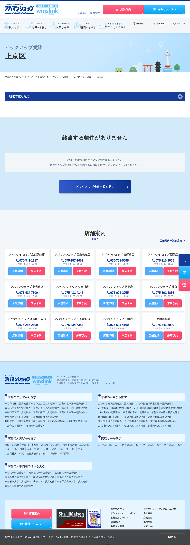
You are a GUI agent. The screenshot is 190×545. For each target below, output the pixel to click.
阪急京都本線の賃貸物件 (164, 409)
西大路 (44, 443)
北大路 (15, 439)
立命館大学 (66, 463)
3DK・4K (161, 439)
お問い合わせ (148, 517)
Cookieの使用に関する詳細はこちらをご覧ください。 (86, 537)
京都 (36, 443)
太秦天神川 (11, 447)
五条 (29, 443)
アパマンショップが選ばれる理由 (158, 500)
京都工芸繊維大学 (72, 472)
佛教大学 (43, 472)
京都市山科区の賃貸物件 (46, 414)
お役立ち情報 (113, 517)
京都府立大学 (18, 472)
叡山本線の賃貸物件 (134, 422)
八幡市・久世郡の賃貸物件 (52, 418)
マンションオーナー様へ (119, 504)
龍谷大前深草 (34, 447)
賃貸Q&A (111, 513)
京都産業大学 (18, 468)
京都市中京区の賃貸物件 (18, 405)
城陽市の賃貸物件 (35, 422)
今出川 (25, 439)
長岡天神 (64, 447)
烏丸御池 (55, 439)
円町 (73, 443)
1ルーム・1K (105, 439)
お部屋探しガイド (115, 508)
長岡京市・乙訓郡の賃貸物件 (20, 418)
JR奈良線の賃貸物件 (109, 409)
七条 (14, 443)
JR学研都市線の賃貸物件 (136, 409)
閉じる (172, 537)
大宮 (53, 443)
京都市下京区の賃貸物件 (74, 405)
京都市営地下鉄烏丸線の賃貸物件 (115, 400)
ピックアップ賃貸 (82, 76)
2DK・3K (140, 439)
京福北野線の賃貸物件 (110, 422)
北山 (7, 439)
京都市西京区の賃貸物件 (18, 409)
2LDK (151, 439)
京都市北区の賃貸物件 (16, 400)
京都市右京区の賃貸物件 (72, 409)
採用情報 (95, 12)
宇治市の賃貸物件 (14, 422)
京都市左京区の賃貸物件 (72, 400)
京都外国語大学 (19, 477)
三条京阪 (84, 439)
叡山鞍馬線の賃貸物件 (159, 422)
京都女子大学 (70, 468)
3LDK (172, 439)
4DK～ (181, 439)
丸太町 (44, 439)
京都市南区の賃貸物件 (45, 409)
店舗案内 (145, 508)
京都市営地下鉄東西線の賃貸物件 (153, 400)
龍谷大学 (43, 468)
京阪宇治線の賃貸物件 (159, 414)
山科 (45, 447)
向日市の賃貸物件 (78, 418)
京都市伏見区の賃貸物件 (18, 414)
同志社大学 (40, 463)
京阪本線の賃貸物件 (134, 414)
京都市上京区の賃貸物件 (44, 400)
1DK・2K (119, 439)
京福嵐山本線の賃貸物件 (163, 418)
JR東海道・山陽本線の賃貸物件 (115, 405)
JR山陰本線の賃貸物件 (146, 405)
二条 (80, 443)
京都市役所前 (70, 439)
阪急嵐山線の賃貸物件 (110, 414)
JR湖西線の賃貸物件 (171, 405)
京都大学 (15, 463)
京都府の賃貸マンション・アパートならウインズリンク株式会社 (36, 76)
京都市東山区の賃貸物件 (46, 405)
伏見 (21, 447)
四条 (21, 443)
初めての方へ (113, 500)
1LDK (130, 439)
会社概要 (82, 12)
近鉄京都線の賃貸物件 (136, 418)
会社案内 (145, 504)
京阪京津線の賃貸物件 (110, 418)
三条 (7, 443)
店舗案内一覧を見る (172, 240)
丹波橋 (54, 447)
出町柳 (34, 439)
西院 (60, 443)
